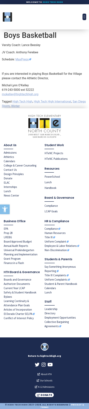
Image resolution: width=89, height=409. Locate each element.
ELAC (7, 182)
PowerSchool (52, 176)
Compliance (51, 205)
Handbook (50, 188)
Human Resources (55, 233)
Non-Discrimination (55, 250)
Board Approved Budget (18, 241)
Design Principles (14, 174)
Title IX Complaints (55, 275)
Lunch (7, 191)
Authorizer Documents (17, 284)
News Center (11, 195)
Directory (49, 313)
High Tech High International (52, 101)
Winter (15, 106)
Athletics (9, 157)
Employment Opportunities (60, 317)
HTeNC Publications (56, 159)
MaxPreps (22, 59)
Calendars (9, 161)
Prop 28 (8, 233)
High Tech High (53, 2)
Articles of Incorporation (18, 309)
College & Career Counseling (20, 165)
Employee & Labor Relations (60, 246)
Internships (10, 187)
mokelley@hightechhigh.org (20, 94)
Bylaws (8, 296)
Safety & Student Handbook (20, 292)
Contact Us (10, 170)
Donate (8, 178)
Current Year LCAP (14, 288)
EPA (6, 228)
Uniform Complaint (55, 241)
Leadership (50, 309)
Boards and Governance (17, 279)
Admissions (10, 152)
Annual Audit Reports (16, 246)
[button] (5, 209)
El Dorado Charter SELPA (18, 314)
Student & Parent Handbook (60, 284)
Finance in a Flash (14, 263)
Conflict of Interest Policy (19, 318)
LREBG (8, 237)
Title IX (48, 237)
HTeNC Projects (53, 153)
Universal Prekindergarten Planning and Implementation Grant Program (20, 254)
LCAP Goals (51, 211)
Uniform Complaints (55, 279)
